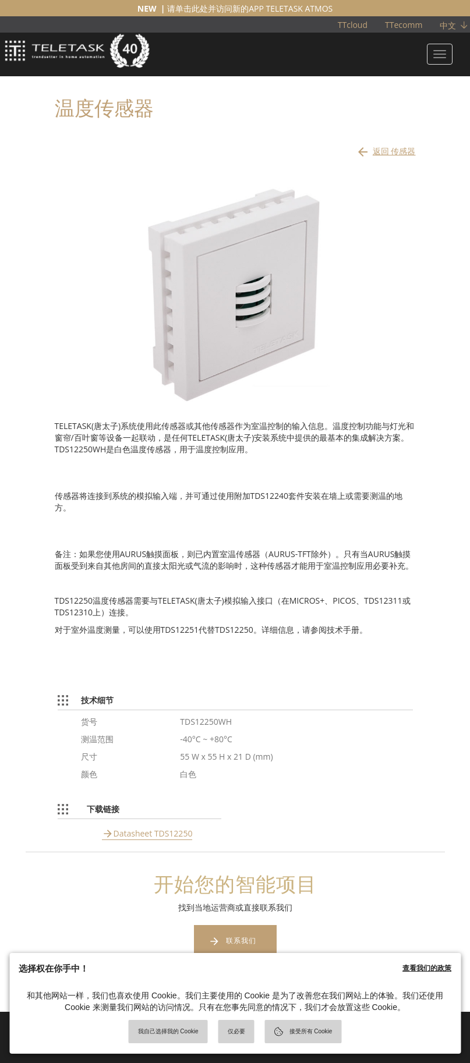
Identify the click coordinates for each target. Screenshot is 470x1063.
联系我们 (241, 940)
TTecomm (403, 24)
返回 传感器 (386, 148)
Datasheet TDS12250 (153, 833)
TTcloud (352, 24)
